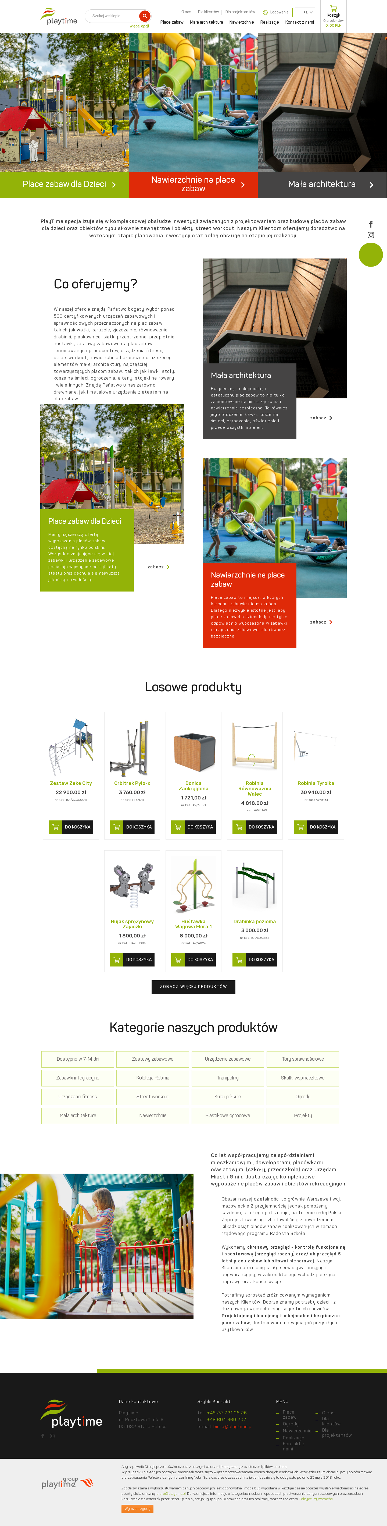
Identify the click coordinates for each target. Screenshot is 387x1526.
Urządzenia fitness (254, 1111)
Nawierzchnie (242, 22)
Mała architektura (206, 22)
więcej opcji (139, 26)
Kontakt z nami (299, 22)
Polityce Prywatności (316, 1499)
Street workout (316, 1111)
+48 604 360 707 (226, 1453)
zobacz (321, 451)
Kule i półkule (71, 1129)
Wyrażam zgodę (137, 1509)
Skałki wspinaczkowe (193, 1111)
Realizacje (269, 22)
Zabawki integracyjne (316, 1092)
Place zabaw (172, 22)
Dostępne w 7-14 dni (71, 1092)
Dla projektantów (240, 12)
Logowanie (276, 12)
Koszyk (333, 16)
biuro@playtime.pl (171, 1494)
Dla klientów (208, 12)
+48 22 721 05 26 (227, 1446)
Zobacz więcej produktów (193, 1020)
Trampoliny (132, 1111)
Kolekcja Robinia (70, 1111)
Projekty (71, 1149)
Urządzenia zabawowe (193, 1092)
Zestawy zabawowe (132, 1092)
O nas (186, 12)
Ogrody (132, 1129)
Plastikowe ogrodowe (315, 1129)
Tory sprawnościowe (255, 1092)
